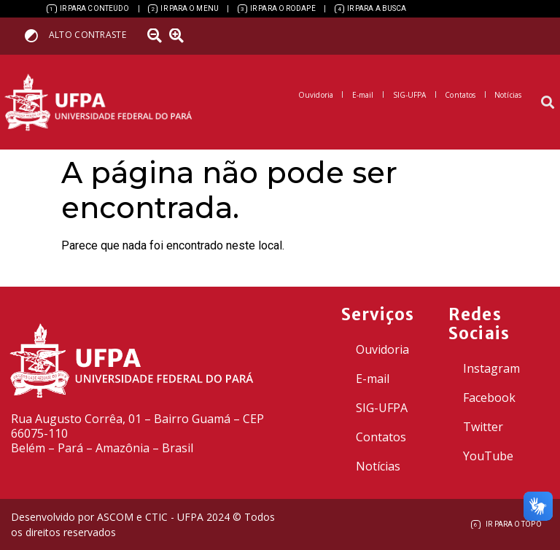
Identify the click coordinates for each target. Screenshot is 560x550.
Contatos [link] (381, 437)
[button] (548, 102)
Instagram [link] (491, 368)
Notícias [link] (378, 466)
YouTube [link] (488, 456)
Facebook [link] (489, 398)
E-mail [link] (372, 379)
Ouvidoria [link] (382, 349)
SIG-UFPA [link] (382, 408)
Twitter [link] (483, 427)
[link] (88, 8)
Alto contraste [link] (87, 34)
